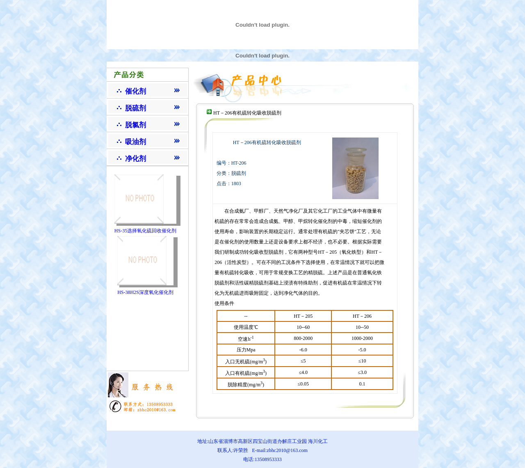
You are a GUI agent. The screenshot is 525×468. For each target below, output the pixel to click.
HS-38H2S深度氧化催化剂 (145, 292)
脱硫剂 (135, 108)
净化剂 (135, 159)
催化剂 (135, 91)
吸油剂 (135, 142)
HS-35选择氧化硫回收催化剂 (145, 231)
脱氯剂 (135, 125)
